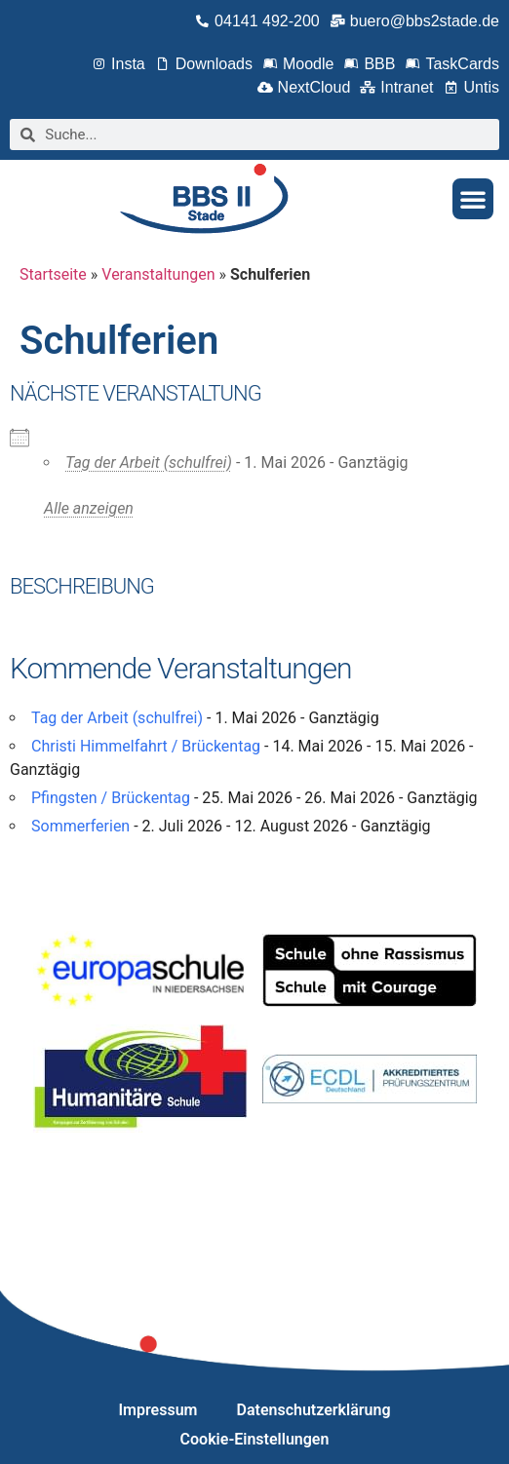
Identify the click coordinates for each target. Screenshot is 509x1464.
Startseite (53, 274)
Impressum (158, 1410)
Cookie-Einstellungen (255, 1439)
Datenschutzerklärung (314, 1410)
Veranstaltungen (158, 274)
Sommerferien (80, 826)
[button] (473, 198)
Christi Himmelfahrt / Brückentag (145, 746)
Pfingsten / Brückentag (110, 798)
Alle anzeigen (89, 508)
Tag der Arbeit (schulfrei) (148, 462)
